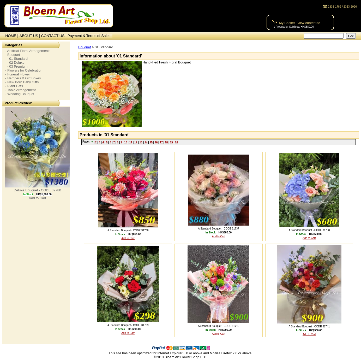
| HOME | (9, 36)
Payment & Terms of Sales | (90, 36)
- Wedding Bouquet (19, 94)
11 (130, 142)
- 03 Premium (16, 66)
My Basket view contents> (299, 23)
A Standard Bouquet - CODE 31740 (218, 326)
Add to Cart (37, 198)
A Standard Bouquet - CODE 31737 (218, 228)
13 (141, 142)
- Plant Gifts (14, 86)
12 (135, 142)
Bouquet (84, 47)
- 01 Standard (16, 59)
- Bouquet (12, 55)
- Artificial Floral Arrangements (27, 51)
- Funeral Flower (17, 74)
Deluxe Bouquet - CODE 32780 (37, 190)
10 (125, 142)
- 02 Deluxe (15, 62)
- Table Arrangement (20, 90)
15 (151, 142)
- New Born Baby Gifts (22, 82)
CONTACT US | (54, 36)
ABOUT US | (30, 36)
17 (161, 142)
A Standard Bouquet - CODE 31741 (309, 326)
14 (146, 142)
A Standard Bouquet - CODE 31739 (128, 325)
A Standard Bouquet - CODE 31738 (309, 230)
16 (156, 142)
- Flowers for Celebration (23, 70)
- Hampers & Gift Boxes (23, 78)
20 (176, 142)
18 (166, 142)
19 (171, 142)
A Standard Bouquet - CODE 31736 (128, 230)
